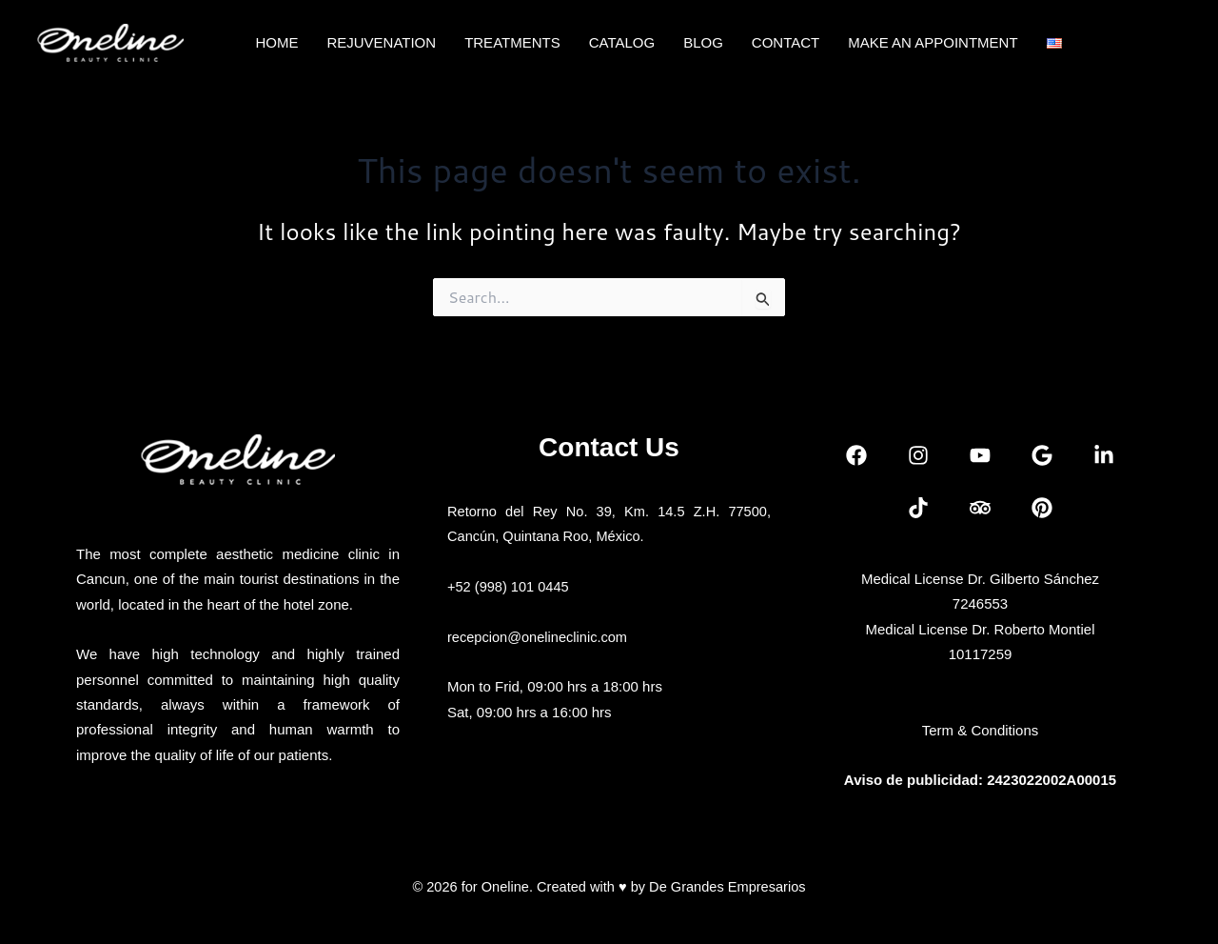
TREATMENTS (512, 42)
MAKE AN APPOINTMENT (932, 42)
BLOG (703, 42)
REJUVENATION (381, 42)
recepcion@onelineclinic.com (540, 637)
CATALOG (622, 42)
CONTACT (785, 42)
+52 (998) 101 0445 (509, 586)
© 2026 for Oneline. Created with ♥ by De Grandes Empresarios (608, 886)
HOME (276, 42)
